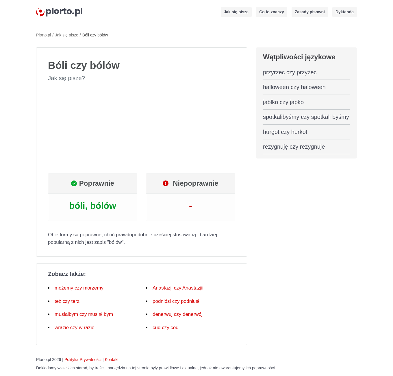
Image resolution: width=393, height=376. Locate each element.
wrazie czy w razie (74, 327)
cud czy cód (166, 327)
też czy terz (67, 301)
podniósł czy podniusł (176, 301)
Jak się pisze (236, 12)
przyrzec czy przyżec (290, 72)
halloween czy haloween (294, 87)
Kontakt (111, 359)
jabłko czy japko (283, 102)
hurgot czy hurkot (285, 132)
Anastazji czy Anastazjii (178, 288)
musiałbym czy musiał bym (84, 314)
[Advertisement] (141, 127)
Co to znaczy (271, 12)
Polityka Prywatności (82, 359)
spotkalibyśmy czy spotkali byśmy (306, 117)
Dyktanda (344, 12)
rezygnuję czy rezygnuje (294, 146)
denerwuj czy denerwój (178, 314)
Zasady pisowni (310, 12)
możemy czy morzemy (79, 288)
